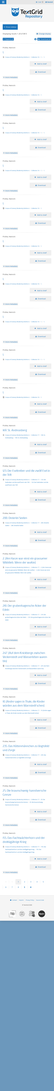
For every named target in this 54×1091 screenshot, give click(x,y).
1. (3, 52)
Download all (45, 39)
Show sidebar (11, 27)
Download (42, 72)
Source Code (40, 900)
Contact (14, 900)
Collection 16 (35, 57)
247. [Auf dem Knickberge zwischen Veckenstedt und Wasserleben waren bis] (25, 657)
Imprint (21, 900)
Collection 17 (35, 435)
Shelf (40, 2)
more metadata (11, 77)
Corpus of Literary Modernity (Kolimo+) (17, 57)
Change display (45, 34)
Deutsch (50, 2)
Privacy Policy (30, 900)
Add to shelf (42, 64)
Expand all (9, 39)
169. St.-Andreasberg (15, 430)
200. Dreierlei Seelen (15, 518)
